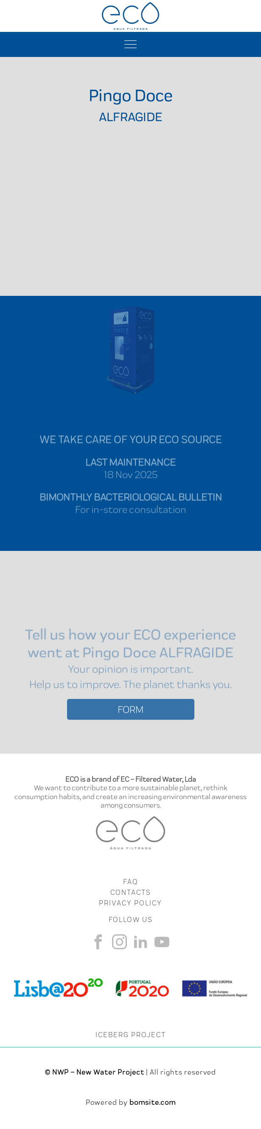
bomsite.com (152, 1102)
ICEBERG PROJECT (130, 1034)
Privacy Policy (130, 903)
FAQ (130, 881)
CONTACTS (130, 892)
